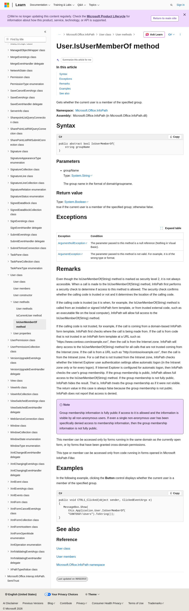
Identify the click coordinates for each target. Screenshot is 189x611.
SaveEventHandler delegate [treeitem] (26, 104)
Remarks (64, 83)
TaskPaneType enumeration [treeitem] (26, 268)
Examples (65, 88)
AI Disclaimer (10, 603)
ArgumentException (69, 254)
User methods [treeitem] (24, 308)
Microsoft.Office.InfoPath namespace (80, 564)
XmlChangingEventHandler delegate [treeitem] (26, 473)
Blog (50, 603)
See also (64, 93)
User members (66, 556)
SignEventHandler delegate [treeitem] (26, 227)
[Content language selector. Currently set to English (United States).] (21, 595)
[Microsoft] (6, 5)
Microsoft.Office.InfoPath (80, 34)
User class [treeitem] (19, 281)
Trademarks (155, 603)
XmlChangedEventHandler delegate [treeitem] (25, 455)
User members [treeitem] (21, 288)
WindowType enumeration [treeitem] (25, 445)
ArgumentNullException (71, 243)
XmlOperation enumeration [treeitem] (25, 544)
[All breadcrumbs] (59, 34)
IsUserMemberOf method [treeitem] (26, 324)
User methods (124, 34)
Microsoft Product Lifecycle (106, 16)
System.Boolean (75, 201)
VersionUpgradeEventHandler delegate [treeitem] (27, 371)
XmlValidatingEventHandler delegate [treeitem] (26, 560)
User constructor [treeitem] (22, 295)
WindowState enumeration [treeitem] (25, 439)
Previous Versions (33, 603)
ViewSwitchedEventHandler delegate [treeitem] (26, 410)
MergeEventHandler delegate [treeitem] (27, 63)
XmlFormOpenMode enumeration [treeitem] (22, 536)
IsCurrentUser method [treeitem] (29, 315)
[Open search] (171, 5)
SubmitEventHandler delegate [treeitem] (27, 241)
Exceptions (65, 78)
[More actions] (180, 34)
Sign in (181, 4)
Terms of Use (135, 603)
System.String (80, 175)
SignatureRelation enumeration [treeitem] (28, 189)
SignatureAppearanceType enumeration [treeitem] (25, 160)
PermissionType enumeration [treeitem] (27, 84)
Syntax (63, 74)
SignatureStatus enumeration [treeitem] (27, 196)
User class (105, 34)
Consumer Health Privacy (106, 603)
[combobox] (25, 39)
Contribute (66, 603)
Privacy (80, 603)
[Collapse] (45, 31)
